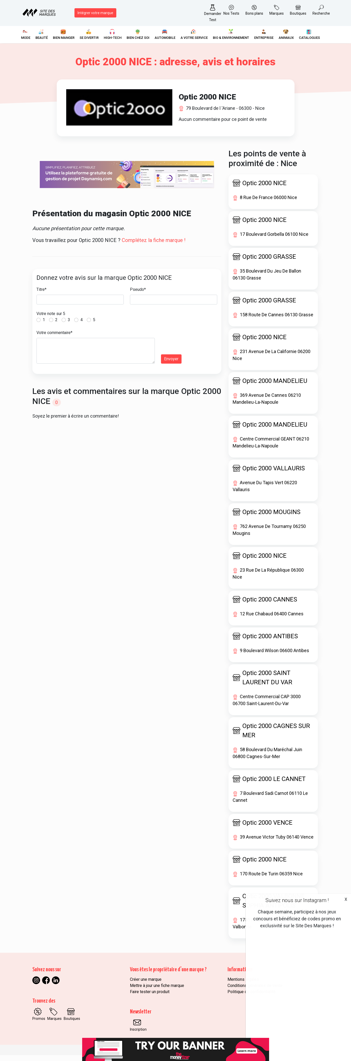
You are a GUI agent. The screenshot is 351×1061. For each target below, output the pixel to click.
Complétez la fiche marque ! (153, 246)
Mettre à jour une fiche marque (157, 991)
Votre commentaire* (54, 338)
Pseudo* (138, 295)
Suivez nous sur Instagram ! (297, 900)
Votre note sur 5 (50, 319)
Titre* (41, 295)
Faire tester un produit (149, 997)
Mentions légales (243, 985)
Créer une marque (146, 985)
